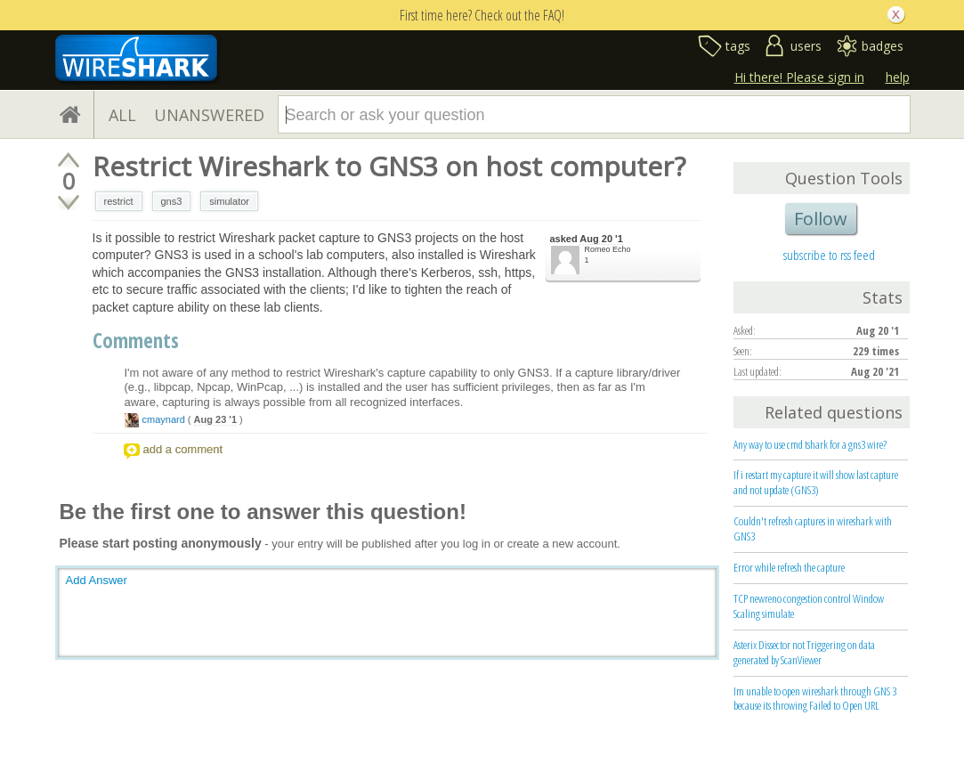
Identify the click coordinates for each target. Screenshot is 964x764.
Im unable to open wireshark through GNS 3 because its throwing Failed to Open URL (814, 698)
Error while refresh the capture (789, 567)
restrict (119, 201)
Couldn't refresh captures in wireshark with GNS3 (812, 528)
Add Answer (96, 580)
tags (737, 45)
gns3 (171, 201)
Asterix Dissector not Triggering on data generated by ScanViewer (804, 652)
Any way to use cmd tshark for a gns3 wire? (810, 444)
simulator (229, 201)
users (806, 45)
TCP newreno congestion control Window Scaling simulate (808, 606)
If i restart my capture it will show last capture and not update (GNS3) (815, 482)
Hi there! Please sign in (799, 77)
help (898, 77)
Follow (820, 219)
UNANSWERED (209, 115)
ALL (122, 115)
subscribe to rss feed (829, 255)
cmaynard (163, 419)
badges (882, 45)
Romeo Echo (608, 249)
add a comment (183, 449)
